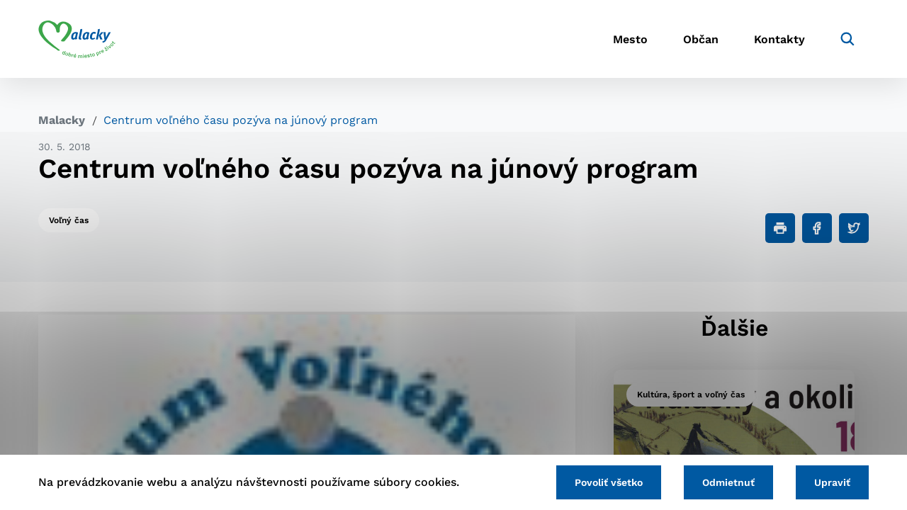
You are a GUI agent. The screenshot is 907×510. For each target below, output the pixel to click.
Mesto (630, 39)
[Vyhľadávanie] (847, 39)
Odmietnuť (728, 482)
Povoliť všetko (609, 482)
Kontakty (779, 39)
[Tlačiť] (780, 228)
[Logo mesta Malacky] (77, 39)
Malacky (61, 120)
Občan (701, 39)
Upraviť (832, 482)
